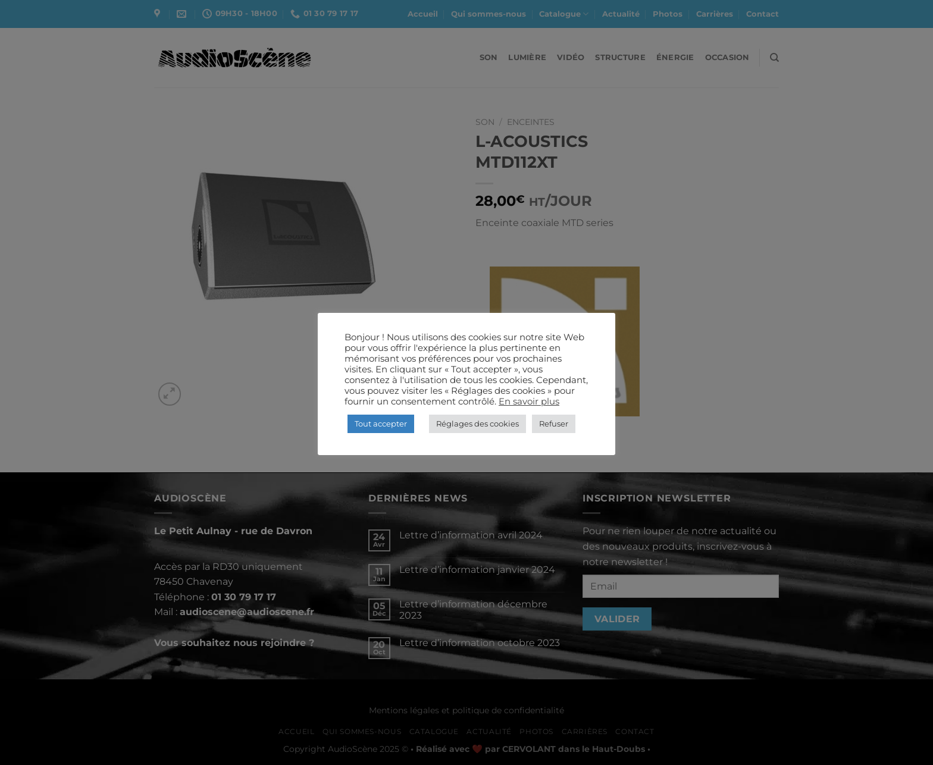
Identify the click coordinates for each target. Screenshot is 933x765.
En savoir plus (529, 401)
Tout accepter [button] (381, 423)
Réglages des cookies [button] (477, 423)
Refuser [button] (553, 423)
